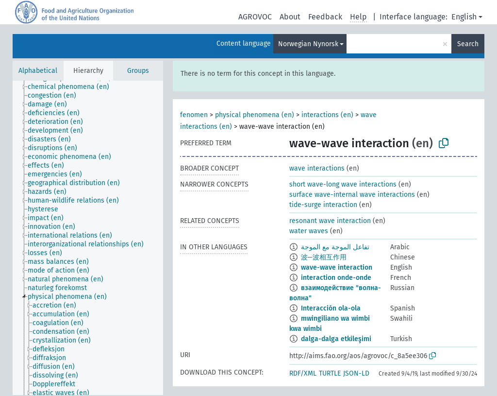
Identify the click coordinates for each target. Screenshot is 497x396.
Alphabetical (37, 71)
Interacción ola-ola (331, 308)
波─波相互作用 (324, 257)
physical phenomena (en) (254, 115)
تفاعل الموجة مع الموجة (335, 247)
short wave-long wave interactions (343, 184)
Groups (138, 71)
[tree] (88, 238)
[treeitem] (72, 87)
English (464, 16)
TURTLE (330, 373)
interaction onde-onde (336, 278)
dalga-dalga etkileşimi (336, 339)
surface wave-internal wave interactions (352, 194)
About (290, 16)
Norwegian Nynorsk (308, 44)
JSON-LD (356, 373)
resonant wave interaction (330, 221)
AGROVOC (255, 16)
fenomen (194, 115)
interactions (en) (327, 115)
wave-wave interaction (336, 267)
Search (468, 44)
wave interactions (317, 168)
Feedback (325, 16)
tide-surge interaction (323, 205)
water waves (308, 231)
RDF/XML (302, 373)
